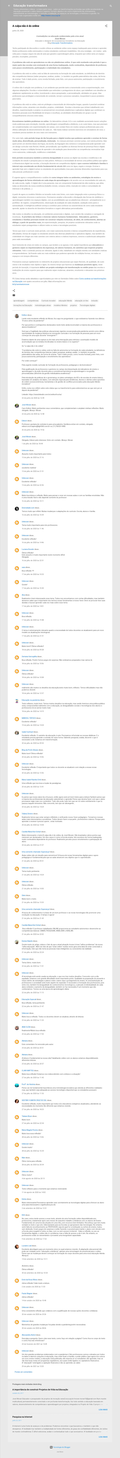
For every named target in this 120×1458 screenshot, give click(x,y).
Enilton (24, 315)
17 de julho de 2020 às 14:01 (33, 606)
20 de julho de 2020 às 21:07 (33, 845)
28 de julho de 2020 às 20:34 (33, 1165)
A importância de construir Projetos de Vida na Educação (40, 1389)
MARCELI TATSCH (29, 718)
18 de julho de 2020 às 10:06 (33, 663)
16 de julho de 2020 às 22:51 (33, 560)
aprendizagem (19, 301)
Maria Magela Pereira (30, 1130)
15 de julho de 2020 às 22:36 (33, 485)
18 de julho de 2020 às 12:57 (33, 693)
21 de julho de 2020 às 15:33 (33, 902)
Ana (23, 595)
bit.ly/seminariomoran (20, 284)
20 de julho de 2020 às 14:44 (33, 825)
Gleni (24, 895)
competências (33, 301)
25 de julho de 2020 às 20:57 (33, 1064)
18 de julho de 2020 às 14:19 (33, 711)
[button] (106, 26)
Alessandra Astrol (29, 1335)
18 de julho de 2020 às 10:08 (33, 677)
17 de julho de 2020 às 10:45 (33, 588)
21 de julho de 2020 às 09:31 (33, 861)
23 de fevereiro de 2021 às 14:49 (34, 1344)
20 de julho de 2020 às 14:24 (33, 807)
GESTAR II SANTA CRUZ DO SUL (34, 1100)
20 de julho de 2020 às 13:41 (33, 787)
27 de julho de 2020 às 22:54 (33, 1123)
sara (23, 567)
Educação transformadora (30, 5)
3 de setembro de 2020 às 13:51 (34, 1208)
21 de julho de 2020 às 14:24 (33, 875)
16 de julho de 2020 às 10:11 (33, 501)
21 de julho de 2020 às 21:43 (33, 918)
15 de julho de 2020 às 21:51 (33, 471)
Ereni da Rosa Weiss (30, 1280)
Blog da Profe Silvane (30, 750)
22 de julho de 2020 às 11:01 (33, 966)
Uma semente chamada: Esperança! (36, 852)
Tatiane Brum (27, 1116)
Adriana (25, 1041)
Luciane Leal (26, 1246)
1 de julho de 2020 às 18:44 (32, 444)
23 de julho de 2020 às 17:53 (33, 1034)
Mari (23, 1158)
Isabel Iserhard (27, 732)
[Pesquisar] (110, 6)
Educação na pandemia (31, 700)
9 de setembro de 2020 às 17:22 (34, 1239)
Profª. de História (28, 1084)
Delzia (24, 1199)
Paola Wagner (27, 1293)
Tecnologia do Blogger (60, 1447)
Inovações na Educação (23, 305)
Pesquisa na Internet (22, 1417)
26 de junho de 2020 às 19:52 (33, 430)
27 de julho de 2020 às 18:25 (33, 1109)
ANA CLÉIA (26, 1027)
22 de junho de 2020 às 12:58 (33, 414)
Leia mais (103, 1410)
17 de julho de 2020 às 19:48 (33, 620)
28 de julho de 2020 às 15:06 (33, 1137)
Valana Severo (27, 814)
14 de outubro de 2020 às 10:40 (34, 1300)
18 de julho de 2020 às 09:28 (33, 650)
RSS (23, 1215)
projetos (73, 305)
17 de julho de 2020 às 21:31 (33, 636)
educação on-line (81, 301)
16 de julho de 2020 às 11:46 (33, 529)
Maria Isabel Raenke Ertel (31, 780)
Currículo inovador (49, 301)
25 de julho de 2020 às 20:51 (33, 1048)
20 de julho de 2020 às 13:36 (33, 773)
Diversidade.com (28, 508)
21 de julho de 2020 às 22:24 (33, 952)
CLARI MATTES (28, 1070)
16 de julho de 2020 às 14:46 (33, 542)
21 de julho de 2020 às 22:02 (33, 934)
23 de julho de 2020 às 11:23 (33, 1020)
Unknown (25, 450)
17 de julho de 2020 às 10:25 (33, 574)
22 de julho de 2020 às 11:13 (33, 993)
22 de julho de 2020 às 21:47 (33, 1006)
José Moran (26, 405)
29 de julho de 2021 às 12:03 (33, 1366)
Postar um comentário (23, 1372)
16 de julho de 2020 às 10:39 (33, 515)
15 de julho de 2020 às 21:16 (33, 457)
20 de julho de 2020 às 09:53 (33, 743)
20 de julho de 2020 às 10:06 (33, 757)
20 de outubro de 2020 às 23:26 (34, 1314)
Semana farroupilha (29, 656)
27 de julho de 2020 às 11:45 (33, 1078)
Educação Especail (29, 999)
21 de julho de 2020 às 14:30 (33, 889)
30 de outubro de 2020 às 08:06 (34, 1328)
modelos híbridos (60, 305)
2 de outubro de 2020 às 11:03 (33, 1287)
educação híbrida (65, 301)
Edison (24, 421)
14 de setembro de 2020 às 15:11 (35, 1259)
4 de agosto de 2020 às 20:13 (33, 1178)
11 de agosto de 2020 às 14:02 (34, 1192)
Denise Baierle (27, 941)
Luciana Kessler (28, 549)
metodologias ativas (43, 305)
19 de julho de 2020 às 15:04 (33, 725)
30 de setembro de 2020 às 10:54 (35, 1273)
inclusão (94, 301)
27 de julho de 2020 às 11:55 (33, 1093)
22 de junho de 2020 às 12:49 (33, 398)
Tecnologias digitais (87, 305)
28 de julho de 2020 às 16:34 (33, 1151)
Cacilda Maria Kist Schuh (31, 832)
